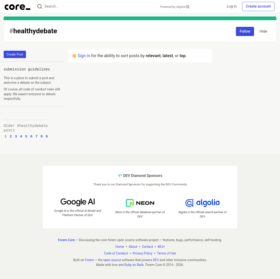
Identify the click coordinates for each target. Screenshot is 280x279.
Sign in (84, 55)
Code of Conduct (116, 253)
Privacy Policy (142, 253)
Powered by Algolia (174, 6)
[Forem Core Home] (17, 6)
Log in (232, 6)
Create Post (14, 54)
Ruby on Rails (134, 264)
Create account (258, 6)
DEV (156, 260)
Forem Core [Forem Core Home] (66, 240)
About (133, 246)
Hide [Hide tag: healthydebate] (263, 31)
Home (119, 246)
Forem (89, 260)
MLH (161, 246)
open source (112, 260)
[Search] (39, 6)
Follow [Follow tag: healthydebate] (245, 31)
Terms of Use (166, 253)
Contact (147, 246)
